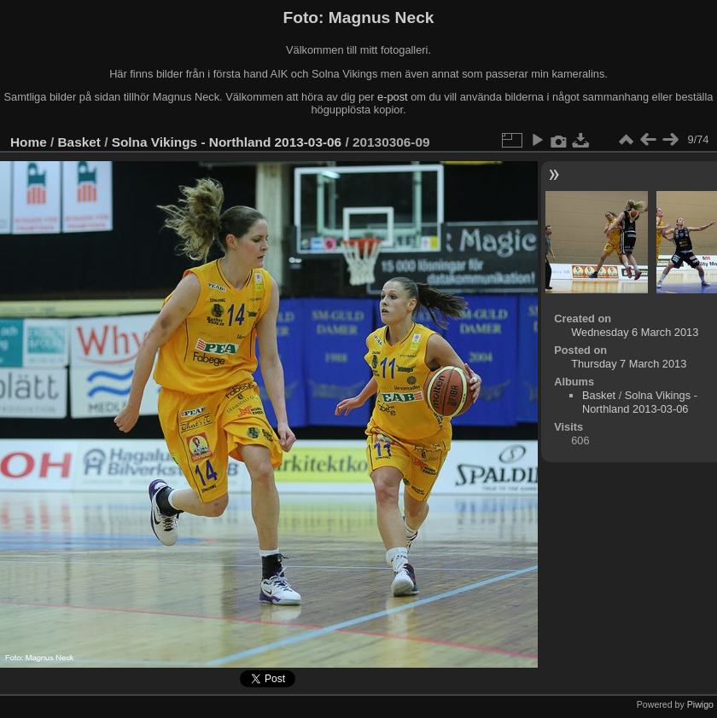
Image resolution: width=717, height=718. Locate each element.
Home (28, 142)
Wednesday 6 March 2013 (634, 332)
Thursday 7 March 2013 (628, 363)
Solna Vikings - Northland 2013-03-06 (226, 142)
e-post (392, 96)
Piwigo (700, 704)
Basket (79, 142)
